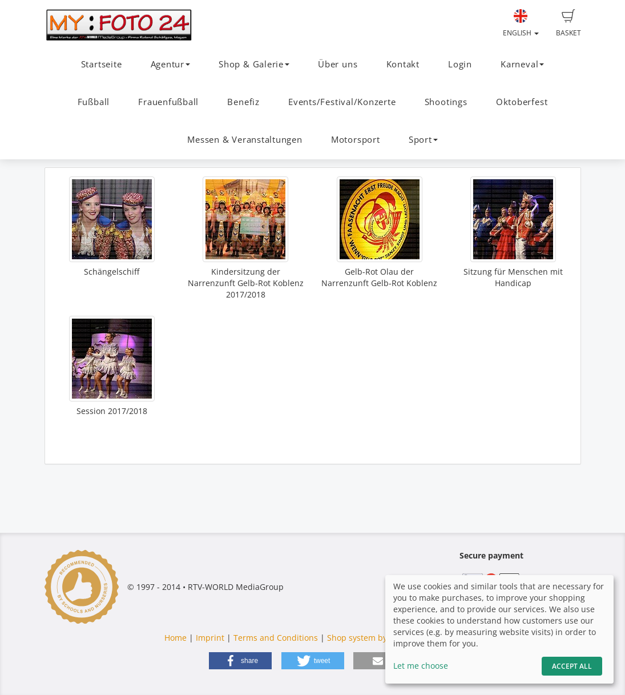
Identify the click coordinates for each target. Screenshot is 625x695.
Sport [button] (423, 140)
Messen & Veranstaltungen (244, 140)
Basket (568, 23)
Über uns (337, 64)
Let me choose (420, 665)
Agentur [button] (170, 64)
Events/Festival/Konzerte (342, 102)
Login (460, 64)
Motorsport (355, 140)
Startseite (101, 64)
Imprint (210, 637)
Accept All (572, 666)
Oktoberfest (521, 102)
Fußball (94, 102)
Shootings (446, 102)
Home (175, 637)
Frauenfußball (168, 102)
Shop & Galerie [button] (254, 64)
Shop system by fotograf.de (379, 637)
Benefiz (243, 102)
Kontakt (403, 64)
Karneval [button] (522, 64)
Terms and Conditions (275, 637)
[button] (240, 660)
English (521, 23)
